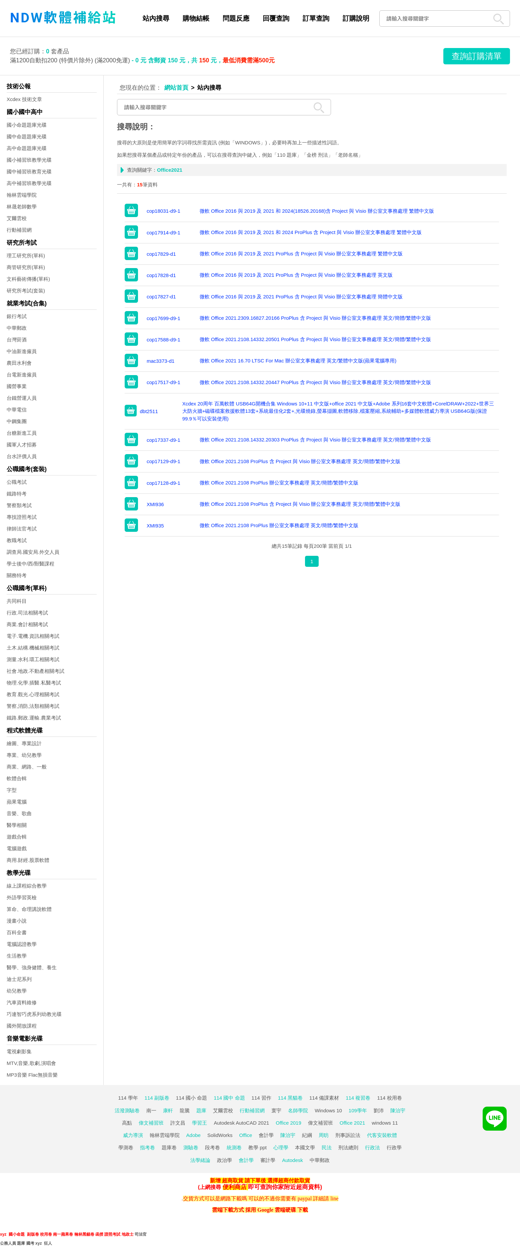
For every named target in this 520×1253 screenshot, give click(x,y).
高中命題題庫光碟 (27, 148)
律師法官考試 (22, 528)
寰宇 (276, 1110)
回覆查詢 (276, 18)
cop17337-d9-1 (163, 440)
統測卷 (234, 1147)
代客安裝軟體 (382, 1135)
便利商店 (235, 1187)
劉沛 (379, 1110)
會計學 (266, 1135)
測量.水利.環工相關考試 (33, 659)
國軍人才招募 (22, 444)
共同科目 (17, 601)
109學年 (358, 1110)
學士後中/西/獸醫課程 (30, 563)
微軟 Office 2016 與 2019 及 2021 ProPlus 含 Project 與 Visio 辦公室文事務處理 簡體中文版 (301, 296)
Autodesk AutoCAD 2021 (241, 1123)
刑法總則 (348, 1147)
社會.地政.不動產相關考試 (35, 671)
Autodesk (292, 1160)
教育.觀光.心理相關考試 (33, 694)
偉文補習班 (151, 1123)
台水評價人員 (22, 456)
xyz (3, 1234)
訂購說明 (356, 18)
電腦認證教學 (22, 944)
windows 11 (385, 1123)
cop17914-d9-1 (163, 232)
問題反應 (236, 18)
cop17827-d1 (161, 296)
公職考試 (17, 482)
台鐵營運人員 (22, 398)
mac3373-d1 (160, 361)
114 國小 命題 (191, 1098)
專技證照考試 (22, 517)
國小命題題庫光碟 (27, 125)
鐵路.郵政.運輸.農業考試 (34, 718)
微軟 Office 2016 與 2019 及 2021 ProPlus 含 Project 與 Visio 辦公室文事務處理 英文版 (296, 275)
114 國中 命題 (229, 1098)
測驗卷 (190, 1147)
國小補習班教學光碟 (29, 160)
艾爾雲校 (17, 218)
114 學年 (128, 1098)
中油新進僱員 (22, 351)
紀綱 (307, 1135)
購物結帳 (196, 18)
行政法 (372, 1147)
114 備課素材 (324, 1098)
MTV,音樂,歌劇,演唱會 (31, 1063)
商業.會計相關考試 (27, 624)
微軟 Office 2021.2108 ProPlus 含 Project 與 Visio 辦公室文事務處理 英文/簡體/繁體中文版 (300, 461)
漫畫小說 (17, 921)
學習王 (199, 1123)
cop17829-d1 (161, 254)
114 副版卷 (157, 1098)
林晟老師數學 (22, 206)
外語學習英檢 (22, 897)
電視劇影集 (19, 1051)
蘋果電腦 (17, 802)
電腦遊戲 (17, 848)
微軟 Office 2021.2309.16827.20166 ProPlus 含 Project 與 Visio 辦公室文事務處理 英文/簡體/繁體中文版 (315, 318)
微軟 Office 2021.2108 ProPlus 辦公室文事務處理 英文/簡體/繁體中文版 (279, 482)
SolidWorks (220, 1135)
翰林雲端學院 (22, 195)
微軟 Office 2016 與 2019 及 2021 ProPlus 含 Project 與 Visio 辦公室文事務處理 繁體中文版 (301, 253)
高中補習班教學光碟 (29, 183)
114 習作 (261, 1098)
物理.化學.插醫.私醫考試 (34, 683)
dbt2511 (149, 411)
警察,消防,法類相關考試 (33, 706)
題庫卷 (169, 1147)
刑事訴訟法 (347, 1135)
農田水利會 (19, 363)
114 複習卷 (358, 1098)
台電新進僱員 (22, 374)
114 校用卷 (389, 1098)
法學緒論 (200, 1160)
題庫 (201, 1110)
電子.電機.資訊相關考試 (33, 636)
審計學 (267, 1160)
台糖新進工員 (22, 433)
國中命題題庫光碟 (27, 136)
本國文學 (305, 1147)
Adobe (193, 1135)
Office (245, 1135)
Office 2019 (288, 1123)
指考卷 (147, 1147)
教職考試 (17, 540)
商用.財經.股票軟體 (28, 860)
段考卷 (212, 1147)
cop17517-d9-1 (163, 382)
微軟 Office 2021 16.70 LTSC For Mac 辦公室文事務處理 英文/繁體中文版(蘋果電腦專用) (298, 360)
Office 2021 (352, 1123)
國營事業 (17, 386)
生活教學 (17, 956)
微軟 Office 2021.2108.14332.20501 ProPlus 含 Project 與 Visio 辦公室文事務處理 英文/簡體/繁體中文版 (315, 339)
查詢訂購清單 (477, 56)
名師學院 (298, 1110)
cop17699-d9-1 (163, 318)
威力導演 (133, 1135)
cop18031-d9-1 (163, 211)
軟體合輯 (17, 778)
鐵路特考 (17, 493)
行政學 (394, 1147)
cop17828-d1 (161, 275)
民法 (327, 1147)
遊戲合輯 (17, 837)
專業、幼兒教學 (24, 755)
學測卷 (125, 1147)
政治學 (224, 1160)
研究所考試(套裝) (26, 290)
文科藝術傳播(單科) (28, 279)
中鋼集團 (17, 421)
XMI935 (155, 525)
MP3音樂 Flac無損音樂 (32, 1075)
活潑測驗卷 (127, 1110)
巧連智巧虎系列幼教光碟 (34, 1014)
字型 (12, 790)
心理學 (280, 1147)
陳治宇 (397, 1110)
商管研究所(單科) (26, 267)
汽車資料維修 (22, 1002)
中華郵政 (17, 328)
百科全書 (17, 932)
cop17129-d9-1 (163, 461)
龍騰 (185, 1110)
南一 (151, 1110)
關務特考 (17, 575)
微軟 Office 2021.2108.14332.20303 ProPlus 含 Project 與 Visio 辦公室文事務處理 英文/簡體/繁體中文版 (315, 439)
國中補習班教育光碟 (29, 171)
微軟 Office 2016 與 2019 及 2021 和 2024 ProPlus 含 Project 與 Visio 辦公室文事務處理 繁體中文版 (311, 232)
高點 (127, 1123)
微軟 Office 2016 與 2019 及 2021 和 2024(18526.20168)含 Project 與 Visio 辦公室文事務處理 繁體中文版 (317, 211)
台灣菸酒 (17, 339)
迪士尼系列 (19, 979)
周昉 (324, 1135)
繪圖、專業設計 (24, 743)
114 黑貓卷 (290, 1098)
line (334, 1198)
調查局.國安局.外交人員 (33, 552)
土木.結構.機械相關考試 (33, 648)
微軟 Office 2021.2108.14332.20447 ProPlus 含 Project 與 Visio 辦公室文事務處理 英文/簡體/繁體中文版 (315, 382)
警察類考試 (19, 505)
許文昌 (177, 1123)
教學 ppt (257, 1147)
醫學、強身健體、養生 (32, 967)
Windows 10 (328, 1110)
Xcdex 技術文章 (24, 99)
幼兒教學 (17, 991)
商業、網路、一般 (27, 767)
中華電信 (17, 409)
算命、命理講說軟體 (29, 909)
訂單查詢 (316, 18)
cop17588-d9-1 (163, 339)
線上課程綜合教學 (27, 886)
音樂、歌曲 (19, 813)
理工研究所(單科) (26, 255)
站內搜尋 (156, 18)
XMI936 (155, 504)
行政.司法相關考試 (27, 612)
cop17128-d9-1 (163, 483)
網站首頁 (176, 87)
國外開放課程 (22, 1026)
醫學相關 (17, 825)
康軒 (168, 1110)
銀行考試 (17, 316)
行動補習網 (19, 230)
